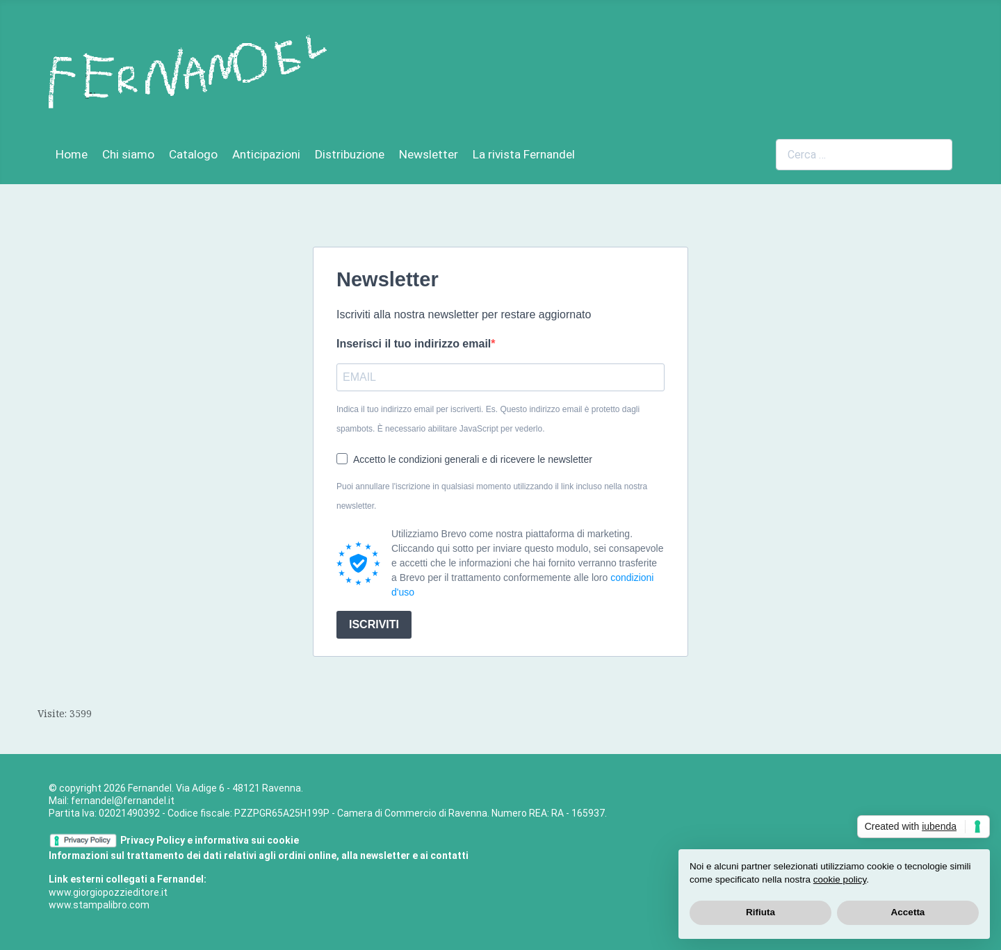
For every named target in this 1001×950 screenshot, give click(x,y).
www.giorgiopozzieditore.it (108, 892)
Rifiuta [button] (760, 912)
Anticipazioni (266, 154)
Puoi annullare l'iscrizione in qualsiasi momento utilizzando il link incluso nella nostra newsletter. (491, 496)
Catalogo (193, 154)
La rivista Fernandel (524, 154)
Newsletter (428, 154)
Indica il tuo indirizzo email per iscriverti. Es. (488, 419)
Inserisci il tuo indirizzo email (413, 344)
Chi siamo (128, 154)
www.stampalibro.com (99, 904)
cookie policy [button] (839, 879)
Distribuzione (349, 154)
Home (72, 154)
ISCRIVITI (374, 624)
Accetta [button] (908, 912)
